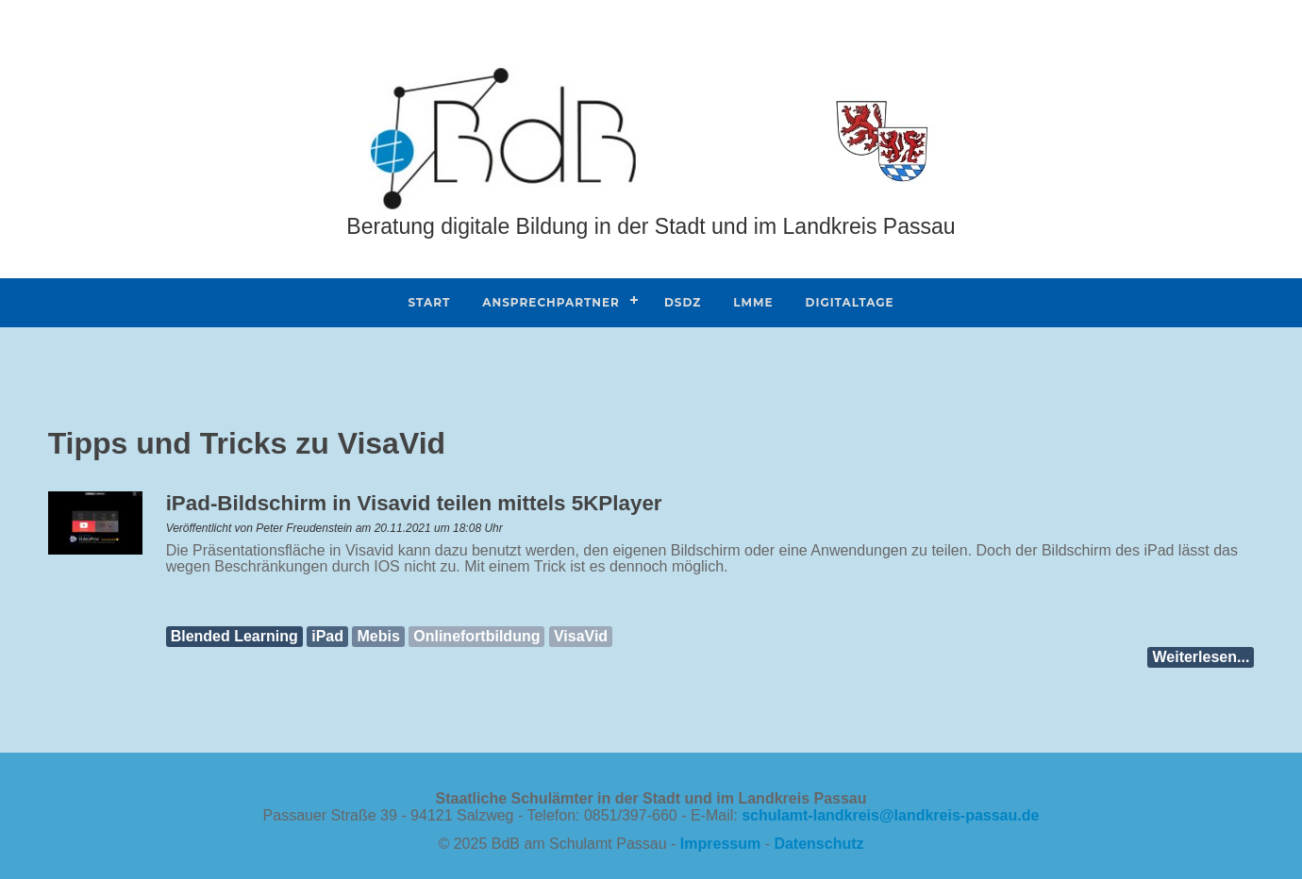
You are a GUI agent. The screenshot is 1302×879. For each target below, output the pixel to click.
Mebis (378, 636)
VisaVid (581, 636)
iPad (327, 636)
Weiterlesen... (1200, 657)
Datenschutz (818, 844)
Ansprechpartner (551, 302)
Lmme (753, 302)
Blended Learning (234, 636)
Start (429, 302)
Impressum (720, 844)
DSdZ (682, 302)
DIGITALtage (850, 302)
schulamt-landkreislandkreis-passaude (890, 815)
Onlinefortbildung (476, 636)
